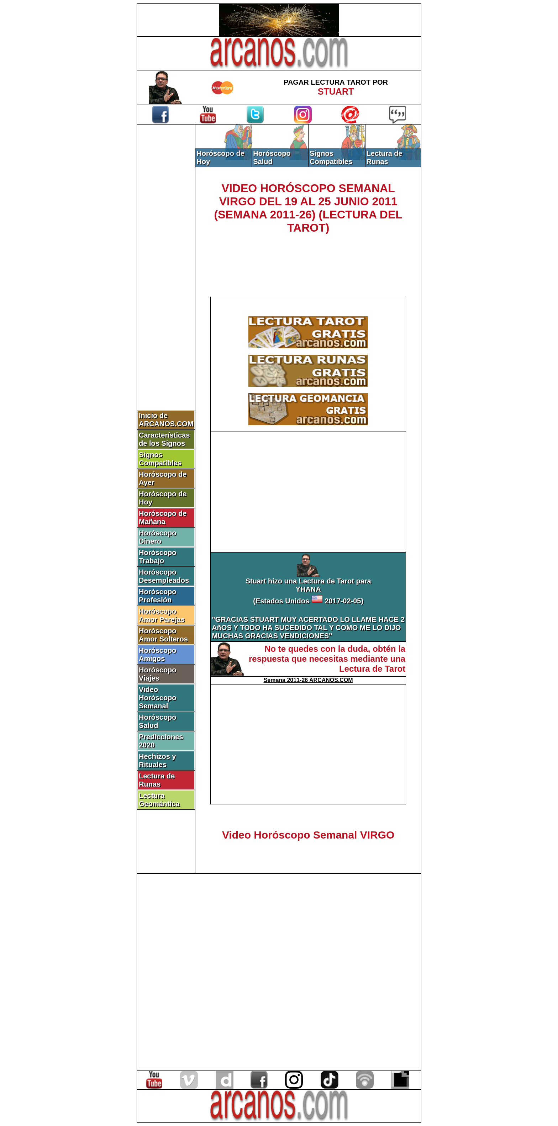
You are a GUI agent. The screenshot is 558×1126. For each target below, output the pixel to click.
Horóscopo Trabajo (158, 557)
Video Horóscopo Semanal (158, 698)
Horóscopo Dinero (158, 537)
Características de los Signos (164, 439)
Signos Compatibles (160, 459)
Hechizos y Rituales (157, 760)
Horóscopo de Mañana (162, 517)
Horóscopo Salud (158, 721)
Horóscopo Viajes (158, 674)
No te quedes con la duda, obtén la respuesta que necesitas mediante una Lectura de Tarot (327, 658)
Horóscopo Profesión (158, 596)
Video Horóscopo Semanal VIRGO (308, 835)
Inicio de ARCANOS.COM (166, 420)
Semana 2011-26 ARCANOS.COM (308, 680)
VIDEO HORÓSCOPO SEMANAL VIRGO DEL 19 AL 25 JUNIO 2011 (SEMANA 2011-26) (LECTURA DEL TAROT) (308, 208)
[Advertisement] (166, 244)
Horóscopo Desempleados (164, 576)
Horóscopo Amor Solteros (163, 635)
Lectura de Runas (157, 780)
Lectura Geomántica (159, 800)
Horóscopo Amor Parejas (162, 615)
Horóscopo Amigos (158, 654)
